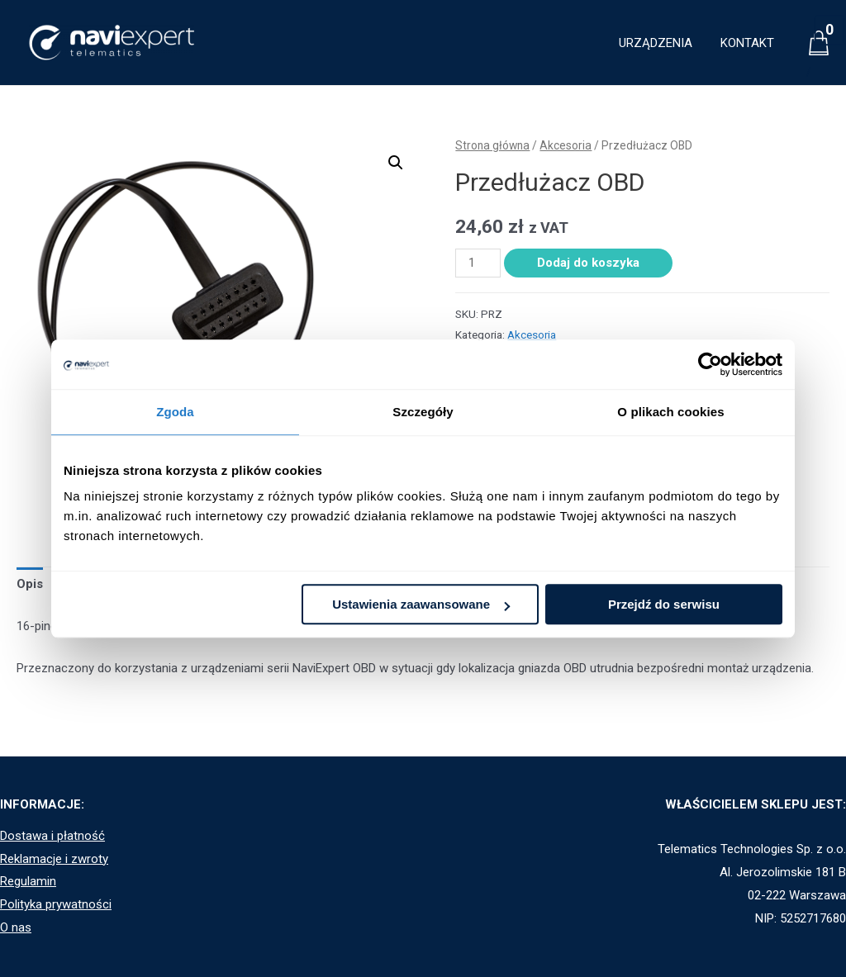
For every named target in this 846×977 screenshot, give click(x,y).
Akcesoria (565, 145)
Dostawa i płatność (52, 835)
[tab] (30, 585)
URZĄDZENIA (660, 43)
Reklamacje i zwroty (54, 858)
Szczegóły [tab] (422, 412)
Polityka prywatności (56, 904)
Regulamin (28, 881)
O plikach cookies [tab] (670, 412)
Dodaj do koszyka (588, 262)
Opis (30, 583)
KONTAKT (749, 43)
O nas (15, 927)
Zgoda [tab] (175, 412)
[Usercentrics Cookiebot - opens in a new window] (710, 364)
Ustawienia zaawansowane (421, 604)
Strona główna (492, 145)
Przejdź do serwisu (664, 604)
